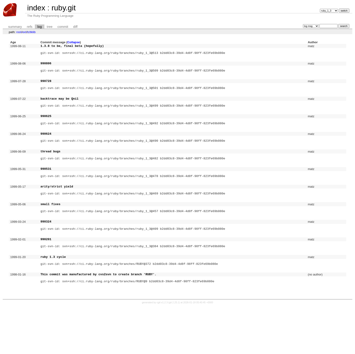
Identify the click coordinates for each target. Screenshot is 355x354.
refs (29, 27)
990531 (46, 193)
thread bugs (50, 172)
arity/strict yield (57, 214)
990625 (46, 130)
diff (75, 27)
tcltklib (31, 32)
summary (15, 27)
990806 (46, 67)
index (36, 8)
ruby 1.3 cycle (53, 298)
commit (63, 27)
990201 (46, 277)
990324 (46, 256)
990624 (46, 151)
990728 (46, 88)
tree (50, 27)
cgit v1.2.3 (162, 350)
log (39, 27)
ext (24, 32)
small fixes (50, 235)
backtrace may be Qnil (60, 109)
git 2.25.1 (174, 350)
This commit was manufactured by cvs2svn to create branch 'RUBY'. (98, 319)
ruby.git (63, 8)
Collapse (73, 42)
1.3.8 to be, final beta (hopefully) (72, 46)
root (19, 32)
